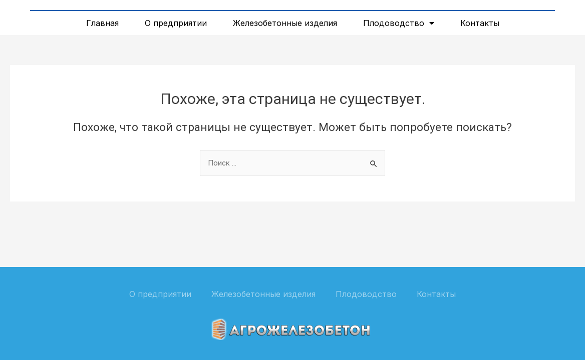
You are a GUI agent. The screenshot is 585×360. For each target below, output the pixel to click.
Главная (102, 23)
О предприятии (176, 23)
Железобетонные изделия (285, 23)
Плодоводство (398, 23)
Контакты (479, 23)
